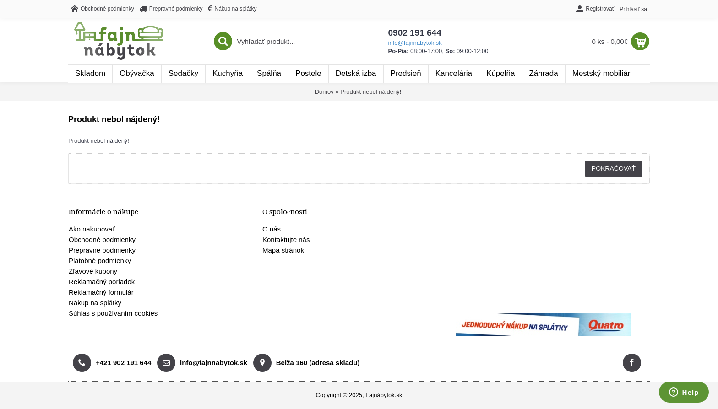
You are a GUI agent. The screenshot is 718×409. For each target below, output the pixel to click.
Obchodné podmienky (102, 239)
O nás (271, 229)
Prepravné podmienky (102, 250)
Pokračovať (614, 168)
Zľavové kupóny (93, 271)
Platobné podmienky (100, 260)
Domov (324, 91)
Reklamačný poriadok (102, 281)
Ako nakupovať (92, 229)
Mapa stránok (283, 250)
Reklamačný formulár (101, 292)
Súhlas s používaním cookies (113, 313)
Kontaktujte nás (286, 239)
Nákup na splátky (95, 303)
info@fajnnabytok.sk (415, 42)
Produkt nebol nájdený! (370, 91)
